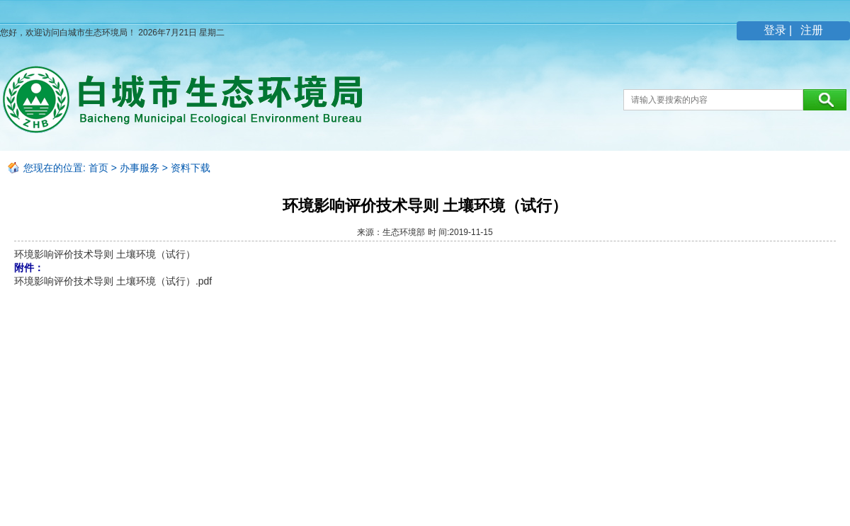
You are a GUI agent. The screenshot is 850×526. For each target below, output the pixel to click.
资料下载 (190, 167)
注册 (810, 30)
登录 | (779, 30)
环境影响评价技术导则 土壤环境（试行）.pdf (113, 281)
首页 (98, 167)
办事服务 (139, 167)
